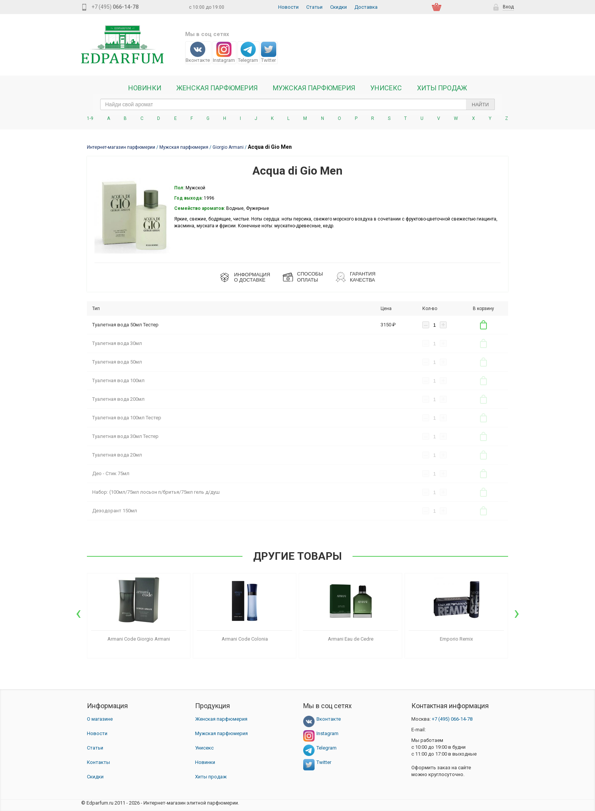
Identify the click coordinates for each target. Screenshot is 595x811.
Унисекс (386, 88)
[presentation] (78, 612)
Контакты (98, 762)
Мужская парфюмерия (314, 88)
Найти (480, 104)
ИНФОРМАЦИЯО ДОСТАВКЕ (252, 277)
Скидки (338, 7)
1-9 (90, 118)
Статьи (314, 7)
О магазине (100, 719)
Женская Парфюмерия (217, 88)
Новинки (144, 88)
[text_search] (297, 104)
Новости (288, 7)
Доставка (366, 7)
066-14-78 (452, 719)
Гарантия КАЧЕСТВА (362, 277)
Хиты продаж (442, 88)
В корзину (483, 324)
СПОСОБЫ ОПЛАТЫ (310, 277)
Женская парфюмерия (221, 719)
